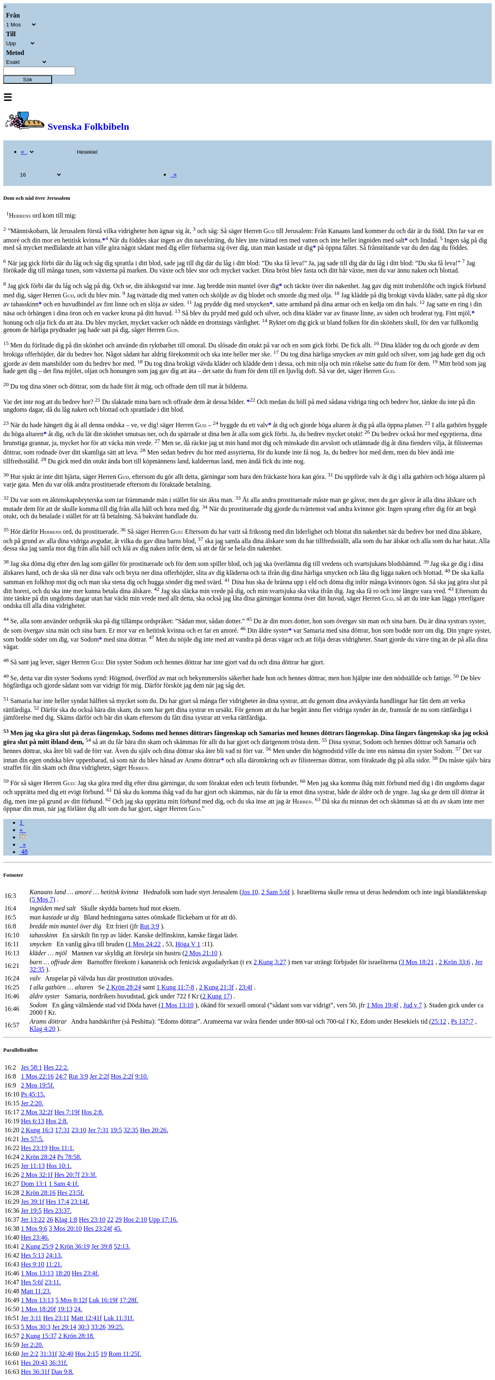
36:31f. (58, 1362)
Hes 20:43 (34, 1362)
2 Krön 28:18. (76, 1335)
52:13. (122, 1246)
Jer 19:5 (31, 1210)
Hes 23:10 (92, 1219)
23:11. (53, 1282)
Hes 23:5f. (71, 1192)
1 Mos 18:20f (38, 1309)
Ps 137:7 (462, 1021)
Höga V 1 (187, 944)
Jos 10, (251, 892)
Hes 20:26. (154, 1130)
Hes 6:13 (32, 1121)
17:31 (62, 1130)
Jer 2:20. (32, 1103)
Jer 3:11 (31, 1317)
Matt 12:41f (86, 1317)
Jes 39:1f (32, 1201)
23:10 (79, 1130)
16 (23, 837)
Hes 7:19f (67, 1112)
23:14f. (80, 1201)
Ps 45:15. (33, 1094)
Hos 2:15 (87, 1353)
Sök (28, 79)
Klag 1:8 (66, 1219)
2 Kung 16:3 (37, 1130)
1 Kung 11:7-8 (175, 987)
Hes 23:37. (57, 1210)
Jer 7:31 (98, 1130)
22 (110, 1219)
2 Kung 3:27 (270, 962)
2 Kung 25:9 (37, 1246)
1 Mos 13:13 (37, 1273)
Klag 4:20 (43, 1028)
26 (50, 1219)
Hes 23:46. (35, 1237)
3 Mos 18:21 (417, 962)
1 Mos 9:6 (34, 1228)
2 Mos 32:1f (36, 1174)
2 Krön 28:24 (123, 987)
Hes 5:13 (32, 1255)
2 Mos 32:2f (36, 1112)
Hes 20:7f (67, 1174)
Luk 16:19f (103, 1300)
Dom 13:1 (34, 1183)
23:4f (245, 987)
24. (78, 1309)
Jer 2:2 (29, 1353)
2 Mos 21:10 (201, 953)
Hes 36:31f (35, 1371)
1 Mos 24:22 (144, 944)
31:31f (48, 1353)
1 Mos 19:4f (382, 1005)
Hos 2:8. (92, 1112)
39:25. (115, 1326)
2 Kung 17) (217, 996)
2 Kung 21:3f (216, 987)
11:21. (54, 1264)
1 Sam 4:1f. (64, 1183)
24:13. (54, 1255)
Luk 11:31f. (119, 1317)
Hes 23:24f (97, 1228)
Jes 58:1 (31, 1067)
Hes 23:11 (56, 1317)
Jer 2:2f (99, 1076)
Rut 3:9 (149, 926)
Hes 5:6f (32, 1282)
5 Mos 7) (43, 899)
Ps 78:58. (69, 1156)
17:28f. (128, 1300)
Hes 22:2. (55, 1067)
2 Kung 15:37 (38, 1335)
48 (24, 851)
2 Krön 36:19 (72, 1246)
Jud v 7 (412, 1005)
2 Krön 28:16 (38, 1192)
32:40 (66, 1353)
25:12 (438, 1021)
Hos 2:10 (135, 1219)
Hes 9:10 (32, 1264)
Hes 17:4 (57, 1201)
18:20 (62, 1273)
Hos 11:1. (61, 1147)
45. (118, 1228)
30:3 (83, 1326)
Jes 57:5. (32, 1138)
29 (118, 1219)
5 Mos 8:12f (71, 1300)
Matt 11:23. (36, 1291)
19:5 (116, 1130)
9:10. (141, 1076)
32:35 (131, 1130)
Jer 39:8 (101, 1246)
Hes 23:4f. (85, 1273)
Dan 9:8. (62, 1371)
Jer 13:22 (33, 1219)
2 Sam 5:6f (275, 892)
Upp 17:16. (163, 1219)
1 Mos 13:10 (177, 1005)
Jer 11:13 (33, 1165)
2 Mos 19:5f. (37, 1085)
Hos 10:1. (59, 1165)
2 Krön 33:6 (454, 962)
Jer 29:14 (64, 1326)
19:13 (65, 1309)
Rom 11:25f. (125, 1353)
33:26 (98, 1326)
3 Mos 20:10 (65, 1228)
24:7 (61, 1076)
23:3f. (89, 1174)
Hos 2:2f (122, 1076)
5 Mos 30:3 (35, 1326)
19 (103, 1353)
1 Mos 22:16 (37, 1076)
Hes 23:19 (34, 1147)
